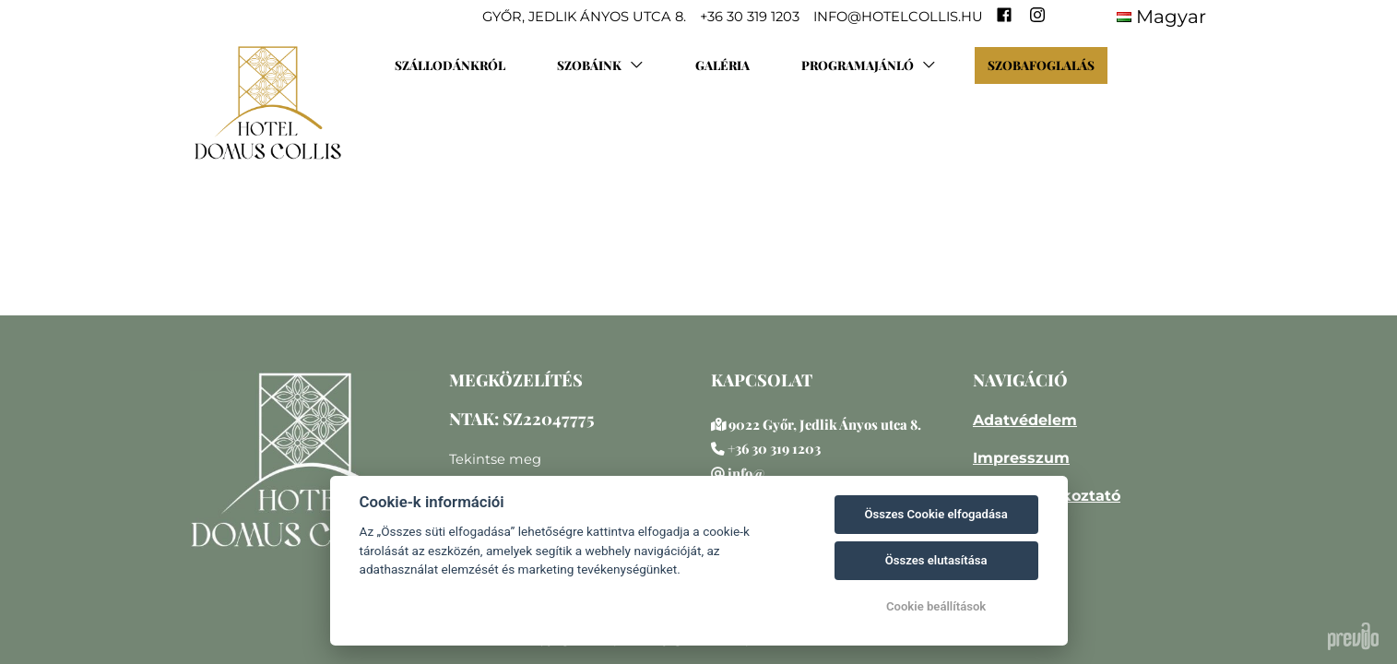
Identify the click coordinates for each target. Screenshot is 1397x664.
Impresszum (1021, 458)
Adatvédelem (1025, 420)
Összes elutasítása (936, 560)
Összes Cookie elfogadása (935, 514)
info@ (746, 473)
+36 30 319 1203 (774, 448)
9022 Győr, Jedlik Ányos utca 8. (824, 424)
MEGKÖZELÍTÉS (516, 380)
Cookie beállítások (936, 606)
